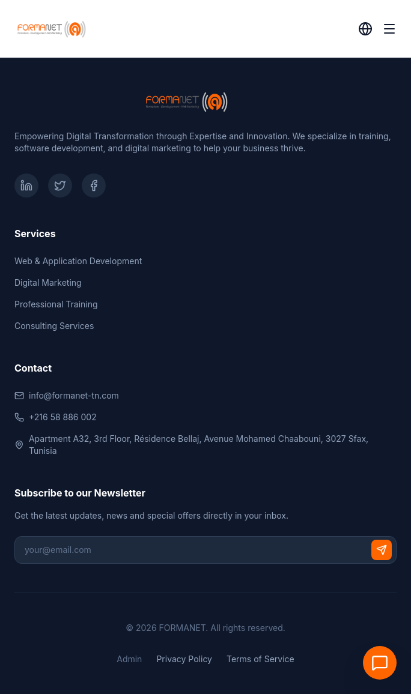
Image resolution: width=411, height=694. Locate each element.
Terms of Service (260, 659)
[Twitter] (60, 186)
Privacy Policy (184, 659)
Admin (129, 659)
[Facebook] (94, 186)
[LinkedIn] (26, 186)
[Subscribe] (381, 550)
